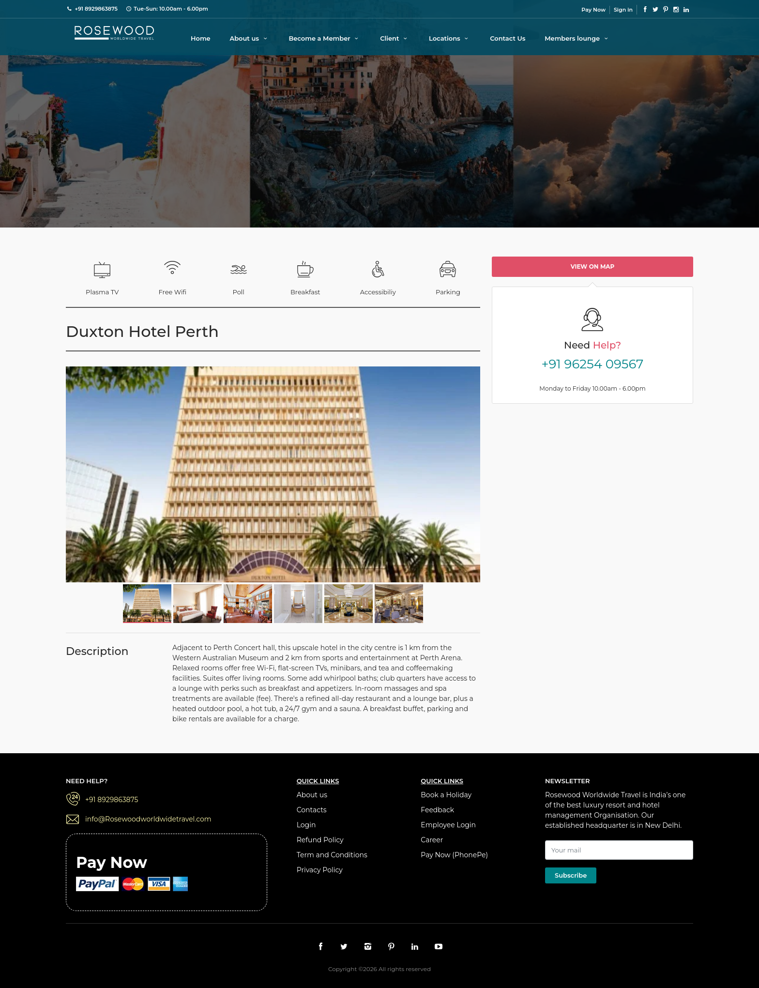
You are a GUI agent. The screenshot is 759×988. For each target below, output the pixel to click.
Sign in (623, 9)
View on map (593, 266)
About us (249, 38)
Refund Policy (320, 840)
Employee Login (448, 825)
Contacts (312, 810)
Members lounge (577, 38)
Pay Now (593, 9)
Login (306, 825)
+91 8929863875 (111, 799)
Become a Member (324, 38)
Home (201, 38)
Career (432, 840)
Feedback (437, 810)
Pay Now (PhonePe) (454, 855)
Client (395, 38)
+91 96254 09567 (593, 364)
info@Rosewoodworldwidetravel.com (148, 819)
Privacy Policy (320, 870)
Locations (450, 38)
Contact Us (507, 38)
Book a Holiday (446, 794)
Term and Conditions (332, 855)
